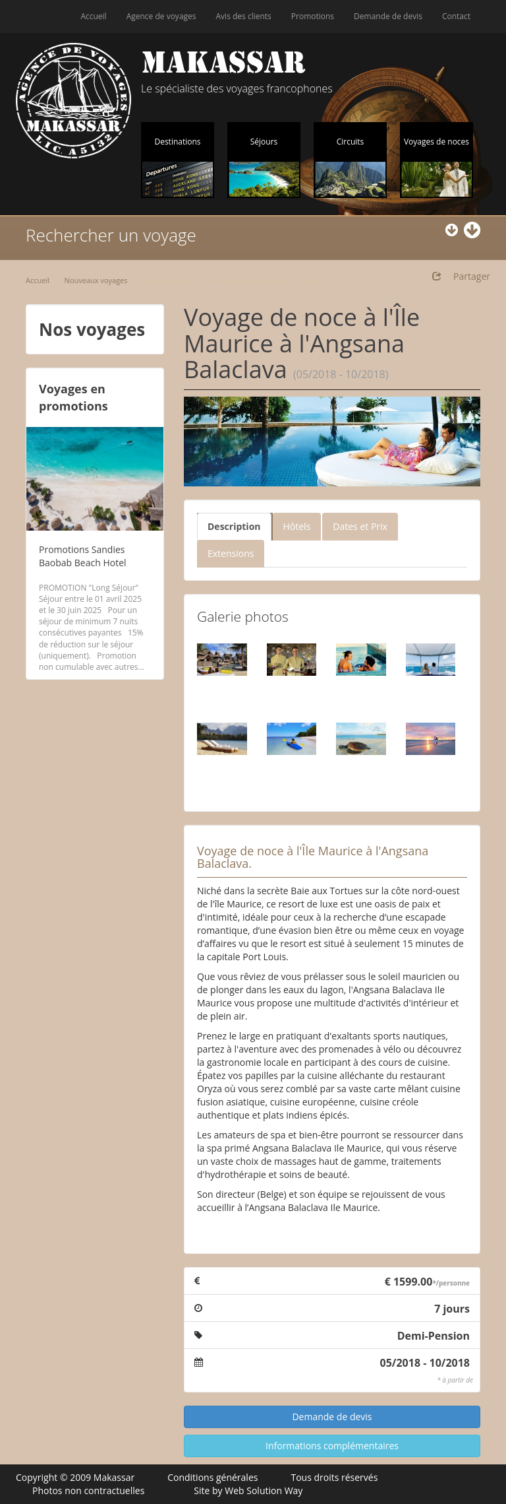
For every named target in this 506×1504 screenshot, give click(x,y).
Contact (456, 16)
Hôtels (297, 526)
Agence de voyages (161, 16)
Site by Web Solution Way (248, 1490)
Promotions (312, 16)
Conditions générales (212, 1477)
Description (234, 526)
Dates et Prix (360, 526)
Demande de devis (388, 16)
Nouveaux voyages (96, 280)
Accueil (93, 16)
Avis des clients (243, 16)
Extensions (231, 553)
